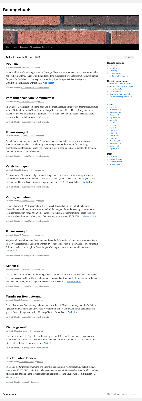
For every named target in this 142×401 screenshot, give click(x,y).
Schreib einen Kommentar (39, 88)
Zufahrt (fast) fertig (116, 73)
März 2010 (113, 133)
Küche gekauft (16, 327)
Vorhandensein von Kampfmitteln (30, 97)
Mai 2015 (113, 107)
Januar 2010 (114, 138)
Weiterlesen (50, 83)
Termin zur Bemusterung (24, 296)
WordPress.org (115, 164)
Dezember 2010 (115, 110)
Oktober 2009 (114, 146)
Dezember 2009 (115, 141)
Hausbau (24, 88)
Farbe (120, 89)
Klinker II (12, 265)
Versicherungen (17, 166)
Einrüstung (113, 71)
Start (8, 47)
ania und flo (114, 86)
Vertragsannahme (18, 197)
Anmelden (113, 156)
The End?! (113, 66)
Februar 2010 (114, 136)
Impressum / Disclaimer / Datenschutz (36, 47)
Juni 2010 (113, 125)
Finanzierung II (16, 231)
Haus (15, 47)
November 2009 (115, 143)
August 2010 (114, 120)
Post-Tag (12, 63)
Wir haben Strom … (117, 68)
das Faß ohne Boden (21, 358)
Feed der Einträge (116, 159)
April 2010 (113, 130)
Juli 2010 (113, 123)
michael (41, 67)
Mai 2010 (113, 128)
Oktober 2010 (114, 115)
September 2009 (115, 149)
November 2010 (115, 112)
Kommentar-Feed (116, 162)
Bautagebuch (16, 9)
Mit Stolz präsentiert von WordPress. (123, 394)
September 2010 (115, 117)
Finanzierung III (17, 132)
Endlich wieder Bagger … (119, 76)
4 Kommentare (35, 382)
